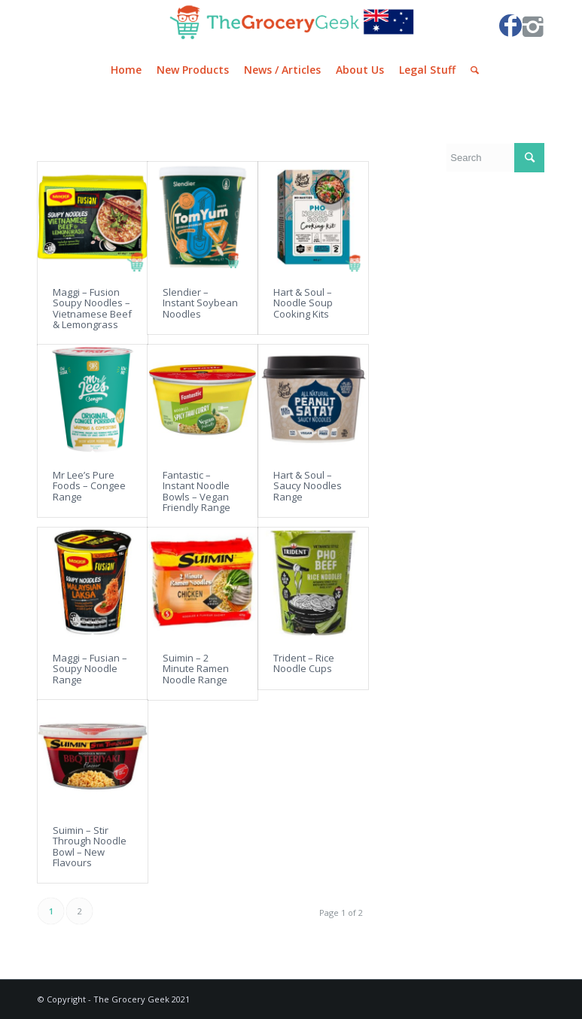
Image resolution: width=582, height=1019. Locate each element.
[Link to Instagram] (533, 25)
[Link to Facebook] (510, 25)
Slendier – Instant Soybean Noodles (200, 303)
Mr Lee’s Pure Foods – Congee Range (89, 485)
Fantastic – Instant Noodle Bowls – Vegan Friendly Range (196, 491)
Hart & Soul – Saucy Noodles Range (307, 485)
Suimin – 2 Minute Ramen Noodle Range (196, 668)
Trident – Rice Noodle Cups (303, 663)
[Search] (471, 70)
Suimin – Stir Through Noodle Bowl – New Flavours (89, 846)
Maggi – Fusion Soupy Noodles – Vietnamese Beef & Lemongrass (92, 308)
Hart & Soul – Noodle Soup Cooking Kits (303, 303)
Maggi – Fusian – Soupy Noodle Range (90, 668)
